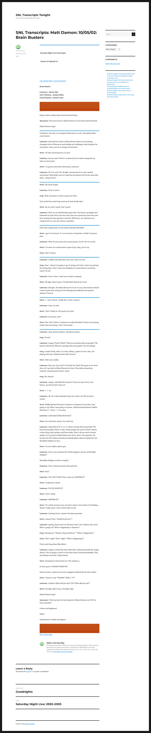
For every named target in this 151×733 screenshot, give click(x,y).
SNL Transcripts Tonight (33, 15)
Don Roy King (20, 51)
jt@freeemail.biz (29, 724)
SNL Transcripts (46, 634)
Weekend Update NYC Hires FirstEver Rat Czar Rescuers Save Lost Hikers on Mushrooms (120, 82)
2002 (17, 56)
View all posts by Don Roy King (63, 651)
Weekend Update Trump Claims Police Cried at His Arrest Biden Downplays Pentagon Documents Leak (121, 76)
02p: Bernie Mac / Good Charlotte (53, 81)
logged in (29, 671)
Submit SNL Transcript (112, 64)
